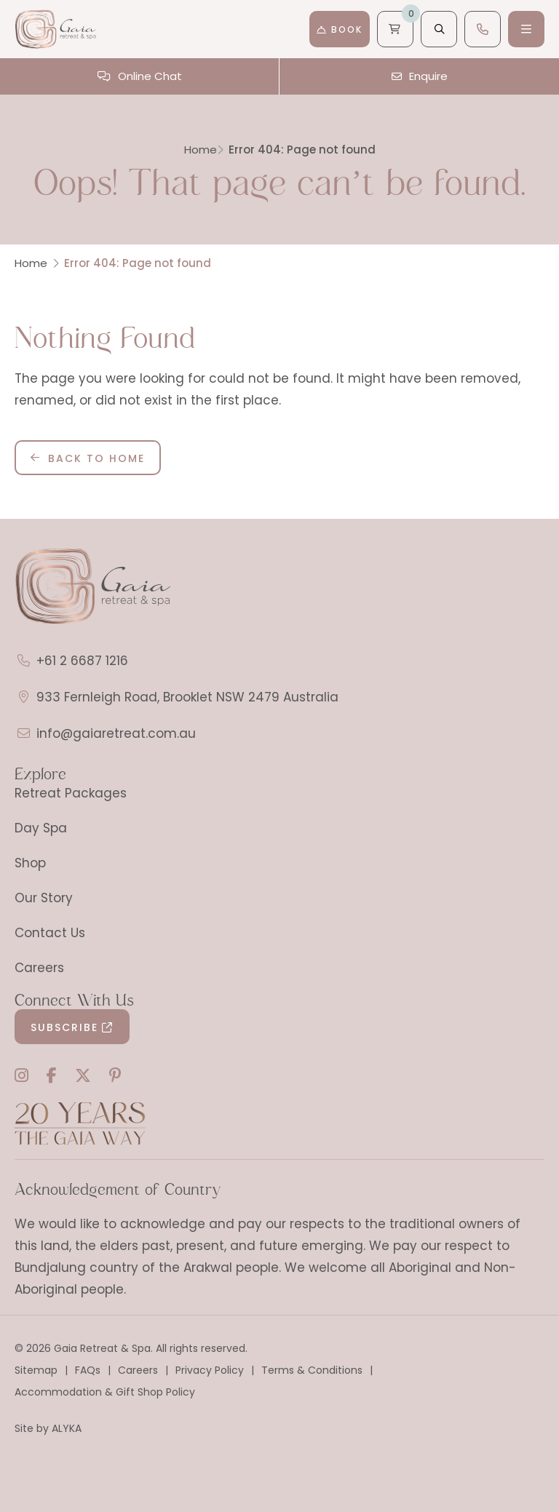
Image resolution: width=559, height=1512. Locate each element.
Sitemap (36, 1370)
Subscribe (64, 1027)
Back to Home (96, 458)
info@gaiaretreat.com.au (116, 733)
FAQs (87, 1370)
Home (200, 149)
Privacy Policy (209, 1370)
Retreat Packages (71, 793)
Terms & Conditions (311, 1370)
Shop (30, 863)
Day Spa (41, 828)
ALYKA (67, 1428)
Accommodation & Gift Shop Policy (105, 1392)
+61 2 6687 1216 (82, 660)
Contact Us (50, 933)
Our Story (44, 898)
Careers (39, 967)
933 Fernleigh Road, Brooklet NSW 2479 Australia (187, 697)
